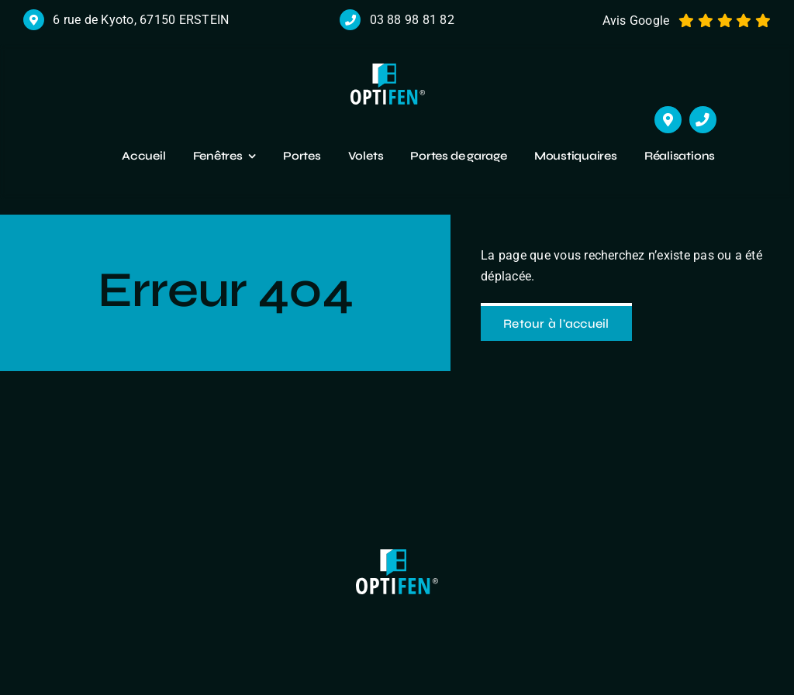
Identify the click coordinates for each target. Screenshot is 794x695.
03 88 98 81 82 (412, 19)
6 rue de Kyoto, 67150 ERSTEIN (141, 19)
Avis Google (636, 20)
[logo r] (387, 69)
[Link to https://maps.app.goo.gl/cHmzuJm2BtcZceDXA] (668, 119)
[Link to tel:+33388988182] (702, 119)
